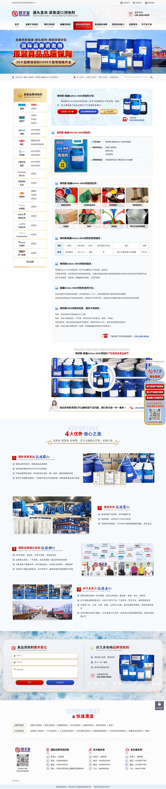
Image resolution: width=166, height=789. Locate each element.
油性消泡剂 (35, 134)
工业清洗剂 (52, 731)
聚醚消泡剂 (35, 140)
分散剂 (33, 109)
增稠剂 (33, 191)
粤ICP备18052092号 (102, 787)
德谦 (25, 77)
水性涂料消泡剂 (83, 731)
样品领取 (110, 112)
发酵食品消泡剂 (135, 731)
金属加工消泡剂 (37, 731)
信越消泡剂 (88, 725)
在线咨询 (126, 3)
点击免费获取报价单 (88, 112)
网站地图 (151, 3)
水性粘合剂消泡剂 (118, 731)
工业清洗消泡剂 (66, 731)
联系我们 (139, 3)
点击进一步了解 (67, 112)
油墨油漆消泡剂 (100, 731)
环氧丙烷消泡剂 (37, 144)
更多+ (111, 725)
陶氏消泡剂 (103, 77)
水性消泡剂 (35, 130)
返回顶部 (159, 708)
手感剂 (33, 119)
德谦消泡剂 (114, 77)
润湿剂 (33, 123)
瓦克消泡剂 (75, 725)
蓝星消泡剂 (101, 725)
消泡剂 (30, 77)
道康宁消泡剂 (91, 77)
